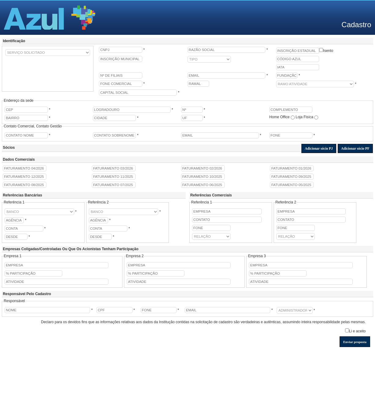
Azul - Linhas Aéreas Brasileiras (49, 17)
